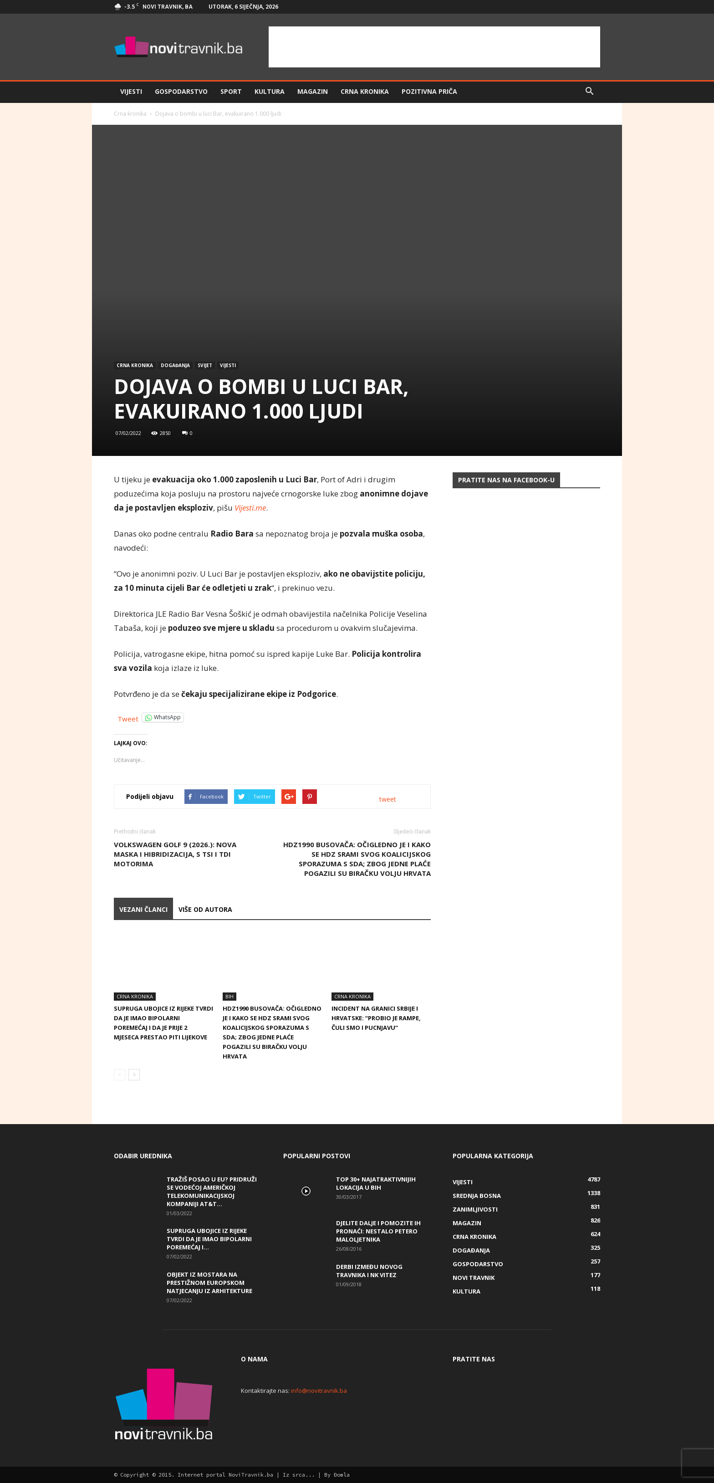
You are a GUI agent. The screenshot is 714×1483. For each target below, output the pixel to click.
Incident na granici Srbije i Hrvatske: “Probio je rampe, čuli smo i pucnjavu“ (376, 1018)
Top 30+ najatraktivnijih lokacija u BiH (376, 1183)
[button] (589, 91)
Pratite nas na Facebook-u (506, 480)
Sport (231, 91)
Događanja (175, 365)
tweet (387, 799)
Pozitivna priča (429, 91)
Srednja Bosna (477, 1196)
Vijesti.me (250, 507)
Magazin (312, 91)
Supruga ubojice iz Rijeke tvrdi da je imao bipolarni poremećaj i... (209, 1239)
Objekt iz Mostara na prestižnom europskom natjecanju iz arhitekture (209, 1282)
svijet (205, 365)
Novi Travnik (474, 1277)
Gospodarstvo (181, 91)
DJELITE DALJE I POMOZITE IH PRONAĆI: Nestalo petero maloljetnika (378, 1231)
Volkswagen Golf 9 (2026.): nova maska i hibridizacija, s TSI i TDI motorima (175, 854)
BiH (229, 996)
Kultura (270, 91)
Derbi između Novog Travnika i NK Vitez (369, 1271)
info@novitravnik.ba (319, 1390)
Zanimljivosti (475, 1209)
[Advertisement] (434, 46)
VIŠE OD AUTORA (205, 909)
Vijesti (131, 91)
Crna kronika (365, 91)
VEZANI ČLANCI (143, 909)
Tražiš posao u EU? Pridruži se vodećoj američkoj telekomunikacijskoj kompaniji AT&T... (212, 1191)
